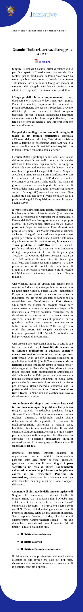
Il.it (23, 30)
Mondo (52, 30)
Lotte (61, 30)
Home (14, 30)
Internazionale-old (37, 30)
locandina (44, 61)
